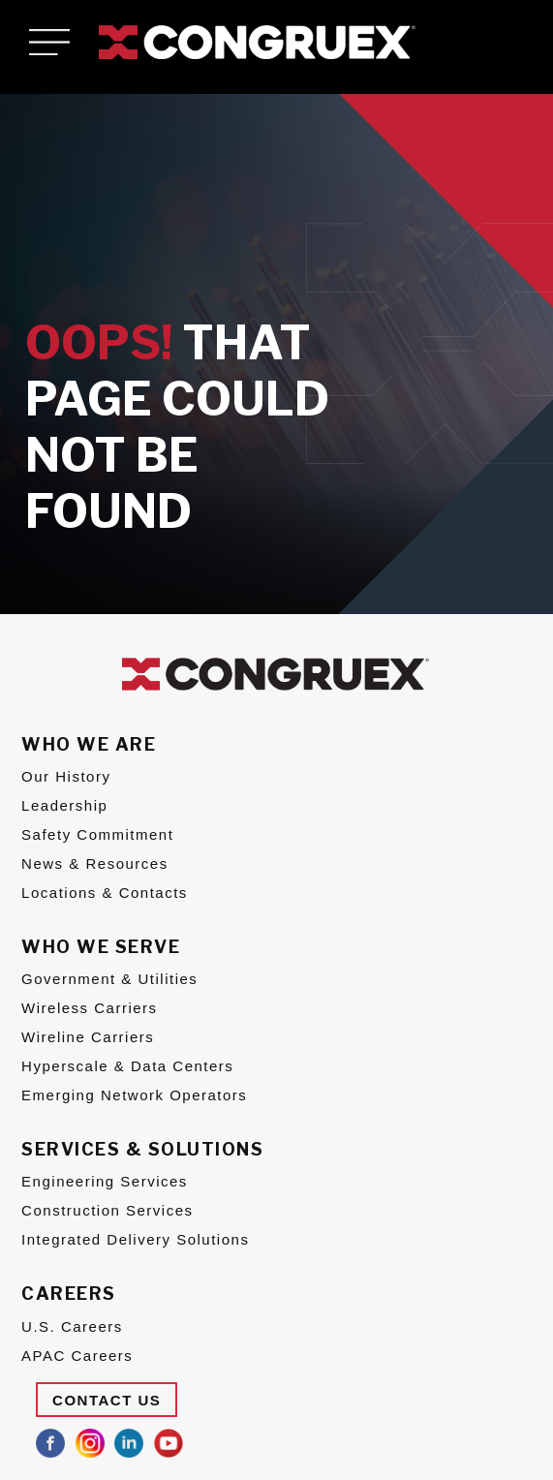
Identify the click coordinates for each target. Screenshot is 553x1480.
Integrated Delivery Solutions (135, 1239)
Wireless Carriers (89, 1008)
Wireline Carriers (87, 1037)
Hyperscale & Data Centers (127, 1066)
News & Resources (95, 863)
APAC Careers (77, 1355)
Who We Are (88, 744)
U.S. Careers (72, 1326)
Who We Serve (100, 947)
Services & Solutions (142, 1149)
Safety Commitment (97, 834)
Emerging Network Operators (134, 1095)
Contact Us (106, 1400)
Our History (65, 776)
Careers (68, 1293)
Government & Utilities (109, 979)
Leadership (64, 805)
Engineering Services (104, 1181)
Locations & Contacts (104, 892)
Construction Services (107, 1210)
